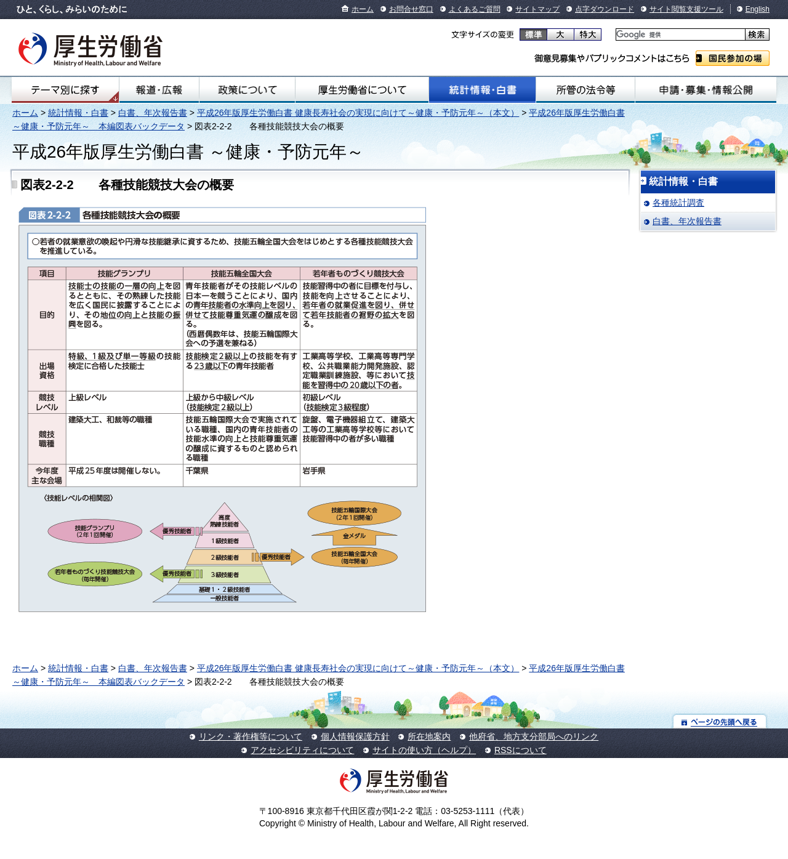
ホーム (363, 9)
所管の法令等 (585, 90)
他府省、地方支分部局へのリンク (533, 736)
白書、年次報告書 (152, 113)
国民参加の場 (733, 58)
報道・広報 (159, 90)
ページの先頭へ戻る (720, 721)
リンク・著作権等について (250, 736)
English (758, 9)
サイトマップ (537, 9)
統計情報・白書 (482, 90)
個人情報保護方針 (355, 736)
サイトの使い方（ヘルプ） (424, 750)
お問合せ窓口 (411, 9)
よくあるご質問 (475, 9)
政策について (246, 90)
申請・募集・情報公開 (705, 90)
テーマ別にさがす (65, 89)
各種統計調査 (678, 203)
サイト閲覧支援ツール (686, 9)
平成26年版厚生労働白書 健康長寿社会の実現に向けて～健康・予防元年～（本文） (358, 113)
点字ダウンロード (604, 9)
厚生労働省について (362, 90)
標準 (533, 34)
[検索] (679, 34)
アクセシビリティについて (302, 750)
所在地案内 (429, 736)
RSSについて (520, 750)
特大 (587, 34)
